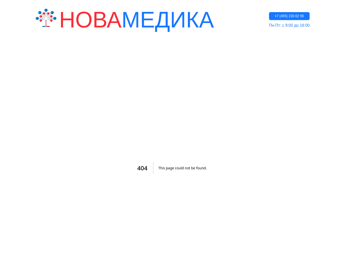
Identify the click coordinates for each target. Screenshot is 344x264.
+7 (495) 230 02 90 (289, 16)
